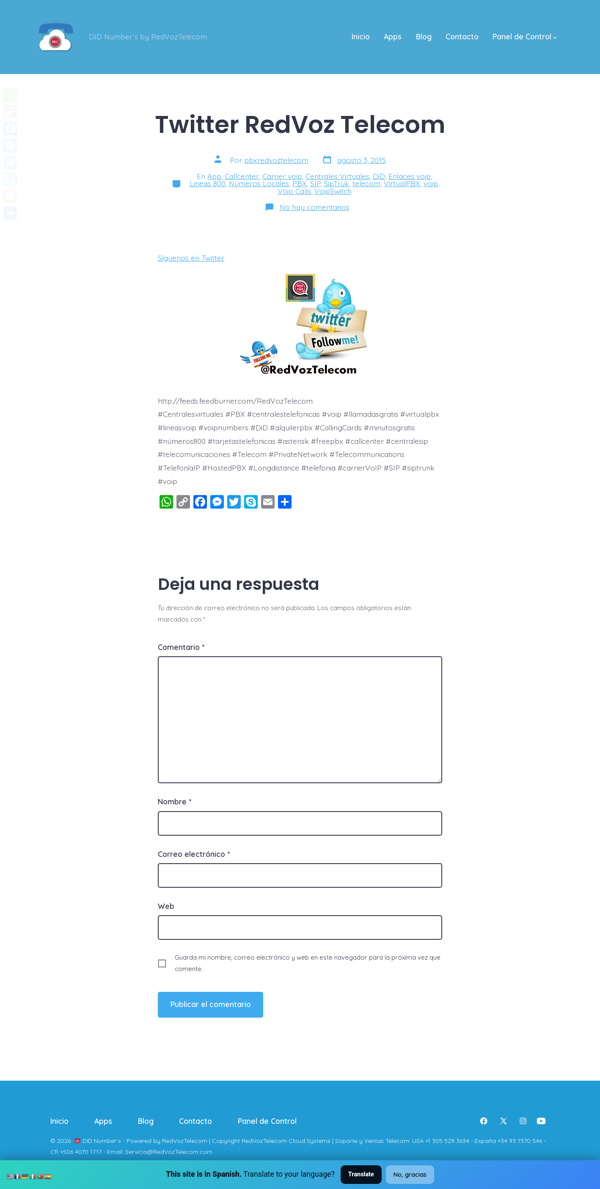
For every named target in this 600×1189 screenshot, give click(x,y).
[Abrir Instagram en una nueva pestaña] (523, 1120)
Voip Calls (294, 190)
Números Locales (259, 183)
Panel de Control (525, 36)
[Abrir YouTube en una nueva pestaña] (541, 1120)
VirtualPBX (402, 183)
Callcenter (242, 176)
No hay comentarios (315, 207)
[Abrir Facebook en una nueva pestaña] (483, 1120)
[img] (555, 38)
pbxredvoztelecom (276, 160)
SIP (315, 183)
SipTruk (336, 183)
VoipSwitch (333, 190)
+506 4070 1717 (81, 1152)
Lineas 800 (208, 183)
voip (431, 183)
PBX (299, 183)
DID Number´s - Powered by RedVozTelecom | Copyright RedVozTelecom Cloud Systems (206, 1141)
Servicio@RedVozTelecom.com (168, 1152)
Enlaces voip (409, 176)
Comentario (181, 647)
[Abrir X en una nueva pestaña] (503, 1120)
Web (166, 906)
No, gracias (410, 1174)
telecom (366, 183)
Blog (424, 36)
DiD (379, 176)
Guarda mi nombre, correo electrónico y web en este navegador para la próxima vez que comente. (307, 963)
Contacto (462, 36)
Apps (393, 36)
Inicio (361, 36)
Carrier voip (282, 176)
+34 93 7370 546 (520, 1141)
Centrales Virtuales (337, 176)
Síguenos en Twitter (191, 257)
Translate (361, 1174)
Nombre (174, 801)
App (214, 176)
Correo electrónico (194, 854)
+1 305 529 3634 (447, 1141)
